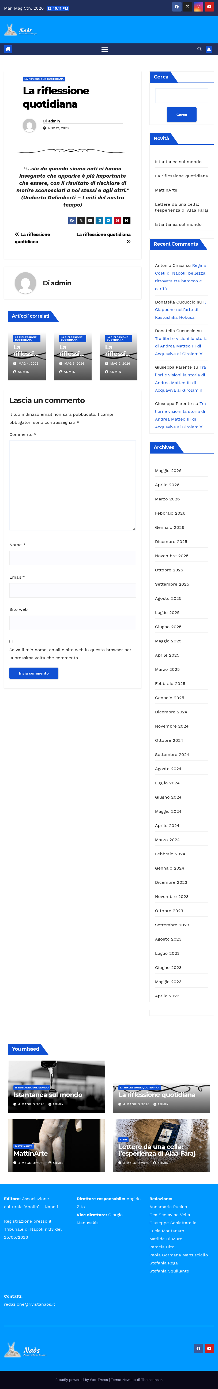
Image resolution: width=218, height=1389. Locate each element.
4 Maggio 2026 (32, 1104)
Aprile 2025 (167, 655)
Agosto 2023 (168, 939)
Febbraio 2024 (170, 854)
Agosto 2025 (168, 598)
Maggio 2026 (168, 470)
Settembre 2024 (172, 754)
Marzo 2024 (167, 840)
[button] (199, 49)
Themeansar (151, 1380)
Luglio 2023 (167, 953)
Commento (22, 434)
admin (54, 121)
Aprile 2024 (167, 825)
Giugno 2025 (168, 627)
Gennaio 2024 (169, 868)
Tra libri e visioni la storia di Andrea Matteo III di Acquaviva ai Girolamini (181, 346)
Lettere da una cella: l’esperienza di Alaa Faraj (156, 1150)
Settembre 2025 (172, 584)
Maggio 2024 (168, 811)
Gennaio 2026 (170, 527)
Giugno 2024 (168, 797)
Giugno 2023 (168, 967)
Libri (123, 1139)
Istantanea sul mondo (178, 161)
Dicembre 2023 (171, 882)
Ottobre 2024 (169, 740)
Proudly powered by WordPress (82, 1380)
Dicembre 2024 (171, 712)
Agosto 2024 (168, 769)
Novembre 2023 (172, 896)
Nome (17, 545)
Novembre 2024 (172, 726)
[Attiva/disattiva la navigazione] (104, 49)
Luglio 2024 (167, 783)
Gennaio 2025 (169, 698)
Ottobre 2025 (169, 570)
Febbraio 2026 (170, 513)
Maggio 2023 (168, 981)
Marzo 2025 (167, 669)
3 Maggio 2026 (137, 1163)
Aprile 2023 (167, 996)
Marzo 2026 (167, 499)
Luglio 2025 (167, 612)
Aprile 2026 (167, 485)
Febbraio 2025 (170, 683)
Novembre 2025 (172, 556)
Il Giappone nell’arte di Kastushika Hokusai (180, 309)
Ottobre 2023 (169, 910)
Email (17, 577)
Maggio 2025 (168, 641)
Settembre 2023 (172, 925)
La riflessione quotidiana (44, 79)
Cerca (161, 77)
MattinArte (166, 190)
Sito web (18, 609)
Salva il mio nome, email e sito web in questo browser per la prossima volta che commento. (70, 654)
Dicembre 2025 (171, 541)
